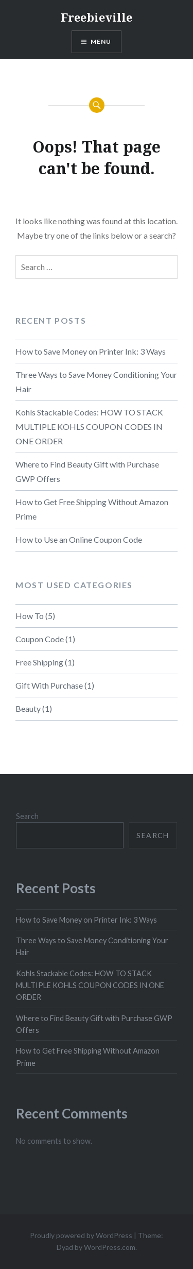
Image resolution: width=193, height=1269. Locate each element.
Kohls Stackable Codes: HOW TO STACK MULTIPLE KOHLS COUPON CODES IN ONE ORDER (89, 426)
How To (29, 616)
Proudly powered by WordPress (81, 1235)
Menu (101, 41)
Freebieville (96, 17)
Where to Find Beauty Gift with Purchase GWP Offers (87, 471)
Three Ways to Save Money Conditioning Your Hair (96, 382)
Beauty (28, 708)
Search (27, 816)
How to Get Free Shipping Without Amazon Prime (91, 509)
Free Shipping (39, 662)
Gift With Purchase (49, 685)
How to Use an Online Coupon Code (78, 539)
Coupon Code (39, 639)
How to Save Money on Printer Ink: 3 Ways (90, 351)
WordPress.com (109, 1247)
